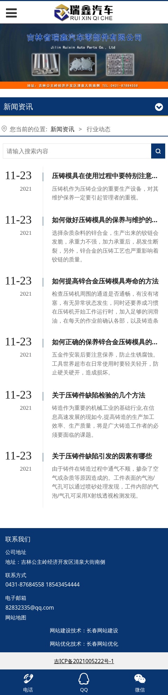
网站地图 (15, 617)
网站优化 (60, 643)
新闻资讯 (62, 129)
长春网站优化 (102, 643)
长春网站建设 (102, 630)
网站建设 (60, 630)
